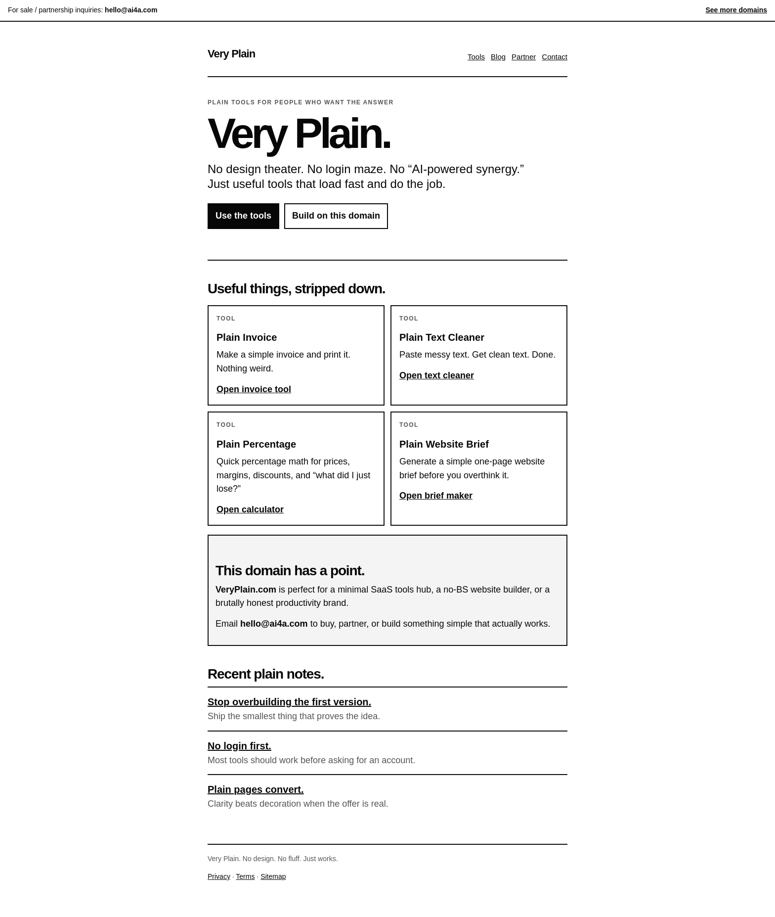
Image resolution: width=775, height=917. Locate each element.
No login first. (239, 745)
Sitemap (273, 876)
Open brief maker (436, 496)
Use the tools (243, 216)
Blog (498, 56)
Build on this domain (336, 216)
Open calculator (250, 509)
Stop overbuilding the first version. (289, 701)
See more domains (737, 10)
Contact (554, 56)
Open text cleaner (436, 375)
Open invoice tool (253, 389)
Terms (245, 876)
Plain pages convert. (256, 789)
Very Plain (231, 53)
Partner (524, 56)
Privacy (219, 876)
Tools (476, 56)
